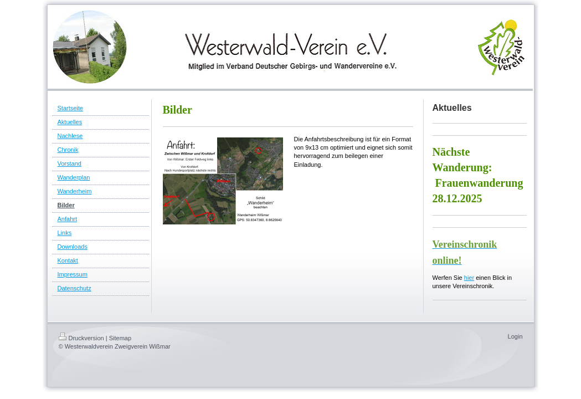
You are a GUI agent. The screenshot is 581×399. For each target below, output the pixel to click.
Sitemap (120, 338)
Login (515, 336)
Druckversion (81, 338)
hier (469, 277)
